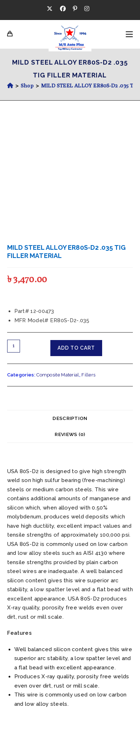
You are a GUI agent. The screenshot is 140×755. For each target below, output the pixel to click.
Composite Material (57, 375)
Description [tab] (69, 418)
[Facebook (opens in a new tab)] (62, 9)
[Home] (10, 85)
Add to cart (76, 348)
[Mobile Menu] (129, 34)
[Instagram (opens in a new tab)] (87, 9)
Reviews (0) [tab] (70, 434)
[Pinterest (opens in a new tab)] (75, 9)
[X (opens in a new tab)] (51, 9)
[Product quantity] (13, 346)
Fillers (88, 375)
